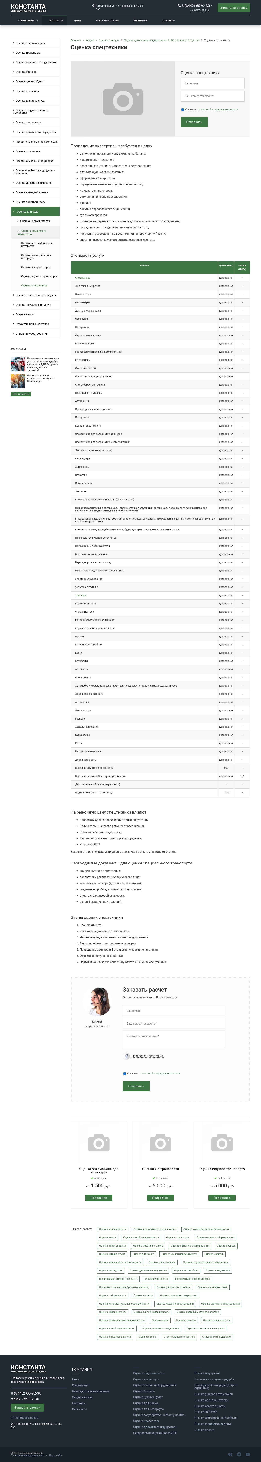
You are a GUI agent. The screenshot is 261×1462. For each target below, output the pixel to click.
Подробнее (99, 1198)
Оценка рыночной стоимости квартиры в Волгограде (40, 378)
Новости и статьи (107, 20)
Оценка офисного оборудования (190, 1245)
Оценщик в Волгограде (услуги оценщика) (34, 172)
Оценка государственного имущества (31, 112)
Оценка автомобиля (186, 1270)
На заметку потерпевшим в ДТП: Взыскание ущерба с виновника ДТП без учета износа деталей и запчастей (43, 364)
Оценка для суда (27, 211)
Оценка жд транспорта (35, 267)
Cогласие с (211, 109)
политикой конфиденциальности (218, 109)
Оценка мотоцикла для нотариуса (36, 257)
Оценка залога (25, 314)
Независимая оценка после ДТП (37, 141)
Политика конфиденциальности (29, 1455)
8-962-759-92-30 (25, 1399)
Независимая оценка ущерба (34, 161)
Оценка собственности (30, 202)
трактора (80, 595)
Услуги (54, 20)
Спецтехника (82, 277)
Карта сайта (56, 1455)
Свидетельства (82, 1397)
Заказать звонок (200, 10)
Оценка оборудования (112, 1245)
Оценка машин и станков (148, 1245)
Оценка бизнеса (26, 71)
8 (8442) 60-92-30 (196, 6)
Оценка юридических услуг (33, 304)
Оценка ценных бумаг (30, 81)
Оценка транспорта (28, 52)
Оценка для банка (27, 91)
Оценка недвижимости (30, 43)
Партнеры (79, 1403)
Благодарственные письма (90, 1391)
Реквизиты (140, 20)
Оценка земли (107, 1237)
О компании (26, 20)
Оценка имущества (28, 151)
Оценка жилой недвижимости (141, 1237)
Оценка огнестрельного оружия (36, 295)
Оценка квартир (214, 1254)
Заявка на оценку (233, 7)
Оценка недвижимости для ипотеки (155, 1229)
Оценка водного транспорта (39, 276)
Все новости (21, 394)
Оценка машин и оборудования (36, 62)
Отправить (194, 122)
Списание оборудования (32, 333)
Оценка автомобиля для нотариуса (37, 244)
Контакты (168, 20)
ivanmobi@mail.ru (26, 1417)
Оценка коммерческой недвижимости (206, 1229)
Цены (77, 20)
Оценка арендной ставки (32, 192)
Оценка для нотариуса (30, 100)
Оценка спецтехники (34, 285)
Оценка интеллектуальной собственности (124, 1303)
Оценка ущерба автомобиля (34, 182)
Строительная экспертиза (32, 324)
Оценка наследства (28, 122)
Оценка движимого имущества (36, 132)
